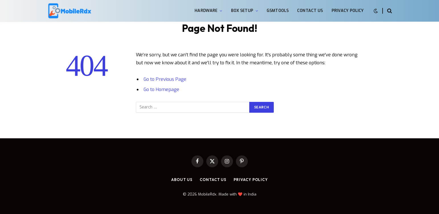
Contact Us (310, 10)
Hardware (206, 10)
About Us (182, 179)
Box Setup (242, 10)
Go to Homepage (161, 89)
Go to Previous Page (165, 79)
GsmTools (278, 10)
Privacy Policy (348, 10)
